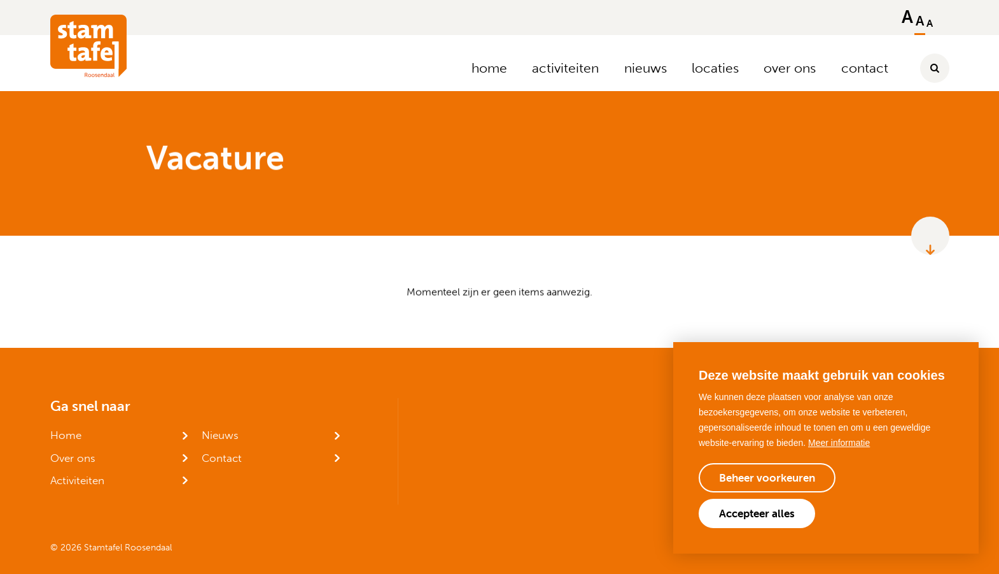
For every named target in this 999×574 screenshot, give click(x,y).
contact (864, 68)
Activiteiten (77, 480)
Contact (222, 458)
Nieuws (220, 435)
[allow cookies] (757, 513)
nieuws (645, 68)
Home (65, 435)
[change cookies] (767, 477)
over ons (790, 68)
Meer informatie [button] (839, 443)
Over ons (72, 458)
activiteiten (565, 68)
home (489, 68)
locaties (715, 68)
